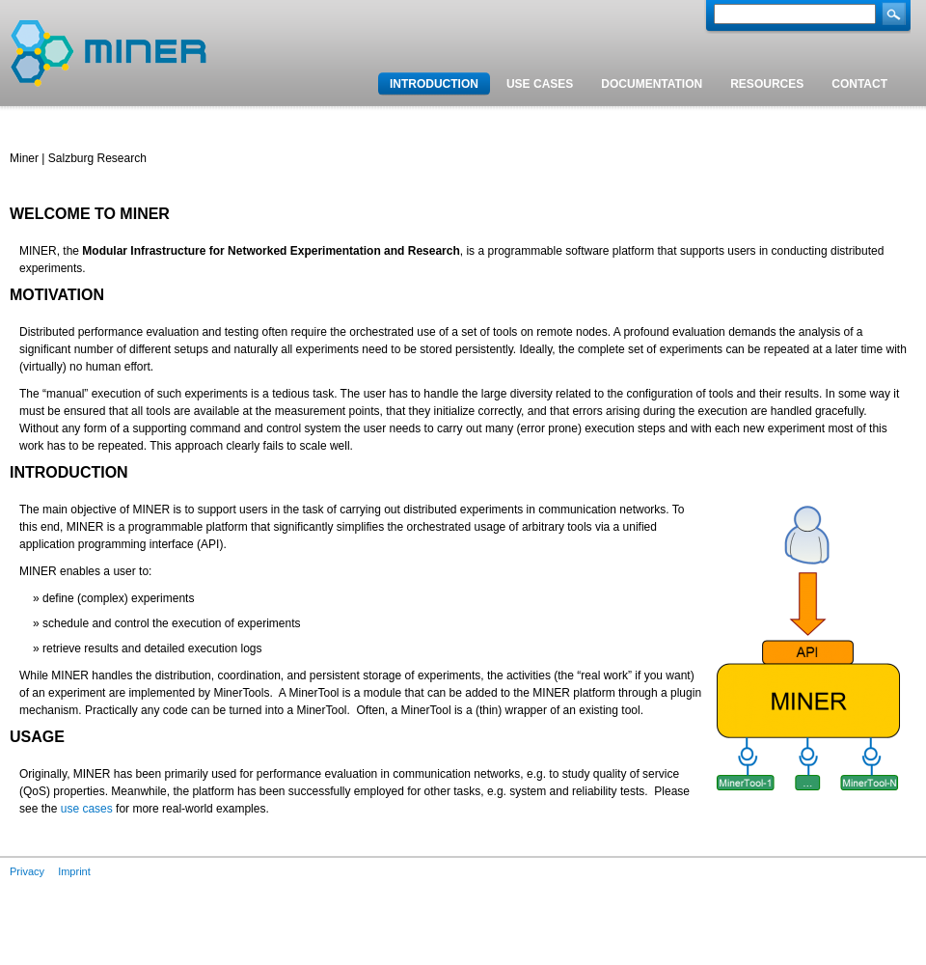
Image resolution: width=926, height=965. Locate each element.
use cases (87, 808)
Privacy (27, 871)
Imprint (74, 871)
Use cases (539, 84)
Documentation (651, 84)
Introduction (434, 84)
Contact (859, 84)
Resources (766, 84)
